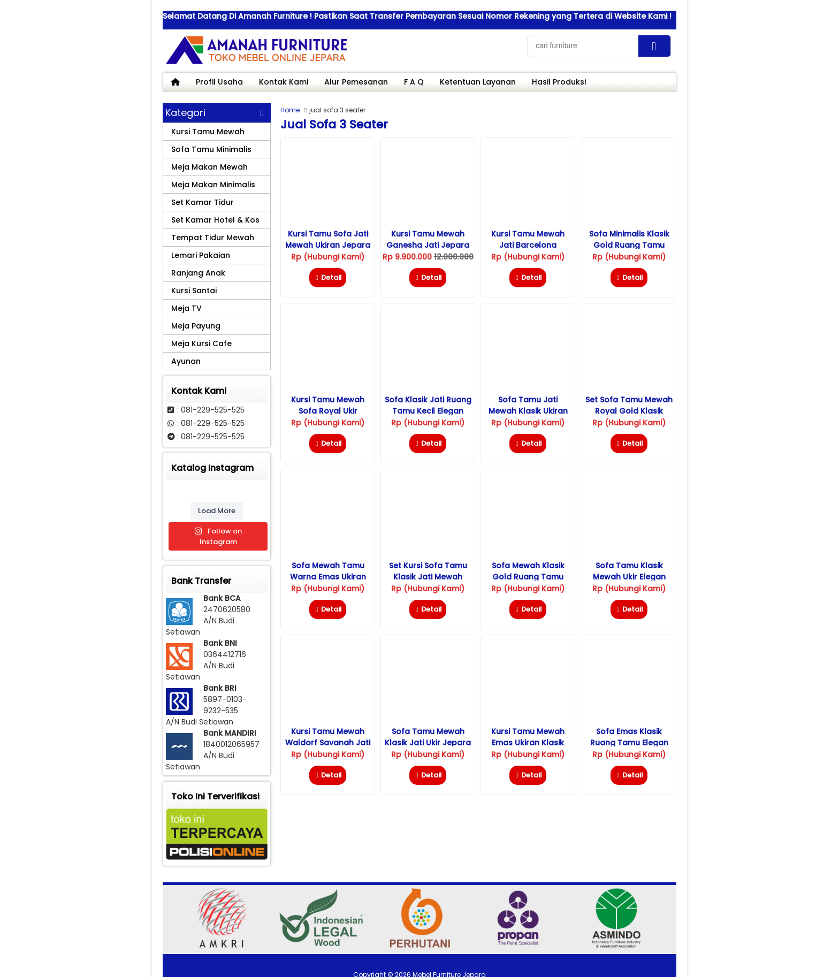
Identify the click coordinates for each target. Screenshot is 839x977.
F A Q (414, 82)
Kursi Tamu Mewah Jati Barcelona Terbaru (528, 245)
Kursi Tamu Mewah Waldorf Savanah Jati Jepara (327, 742)
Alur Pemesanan (356, 82)
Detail (328, 277)
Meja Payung (195, 325)
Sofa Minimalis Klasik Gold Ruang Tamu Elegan (629, 245)
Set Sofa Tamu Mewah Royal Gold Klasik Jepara (629, 411)
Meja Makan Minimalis (213, 184)
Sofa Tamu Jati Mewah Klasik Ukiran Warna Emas (528, 411)
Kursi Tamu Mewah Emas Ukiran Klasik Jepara (528, 742)
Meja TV (186, 308)
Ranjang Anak (198, 273)
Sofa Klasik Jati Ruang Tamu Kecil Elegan (428, 405)
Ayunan (186, 361)
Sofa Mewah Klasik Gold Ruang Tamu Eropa (528, 576)
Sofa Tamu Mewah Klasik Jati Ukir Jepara (428, 737)
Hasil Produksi (559, 82)
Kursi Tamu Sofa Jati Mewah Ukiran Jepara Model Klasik (327, 245)
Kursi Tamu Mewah (208, 131)
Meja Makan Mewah (209, 167)
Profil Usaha (219, 82)
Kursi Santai (194, 290)
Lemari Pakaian (200, 255)
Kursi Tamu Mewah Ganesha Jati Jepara (427, 239)
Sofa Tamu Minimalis (211, 149)
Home (290, 110)
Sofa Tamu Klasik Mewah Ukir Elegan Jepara (629, 576)
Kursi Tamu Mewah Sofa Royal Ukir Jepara (327, 411)
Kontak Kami (283, 82)
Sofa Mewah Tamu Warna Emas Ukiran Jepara (328, 576)
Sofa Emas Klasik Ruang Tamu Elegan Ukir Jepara (629, 742)
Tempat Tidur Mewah (212, 237)
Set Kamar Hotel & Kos (215, 220)
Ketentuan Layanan (478, 82)
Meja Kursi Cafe (201, 343)
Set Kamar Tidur (202, 202)
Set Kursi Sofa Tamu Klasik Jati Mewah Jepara (428, 576)
